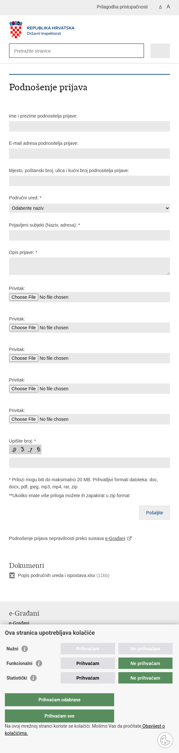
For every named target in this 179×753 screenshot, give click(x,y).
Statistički (16, 691)
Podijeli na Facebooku (26, 591)
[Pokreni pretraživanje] (137, 50)
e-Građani (115, 538)
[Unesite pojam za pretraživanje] (38, 50)
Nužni (12, 661)
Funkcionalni (19, 676)
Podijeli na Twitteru (40, 591)
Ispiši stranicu (12, 591)
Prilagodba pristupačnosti (122, 6)
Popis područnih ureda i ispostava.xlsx (56, 575)
